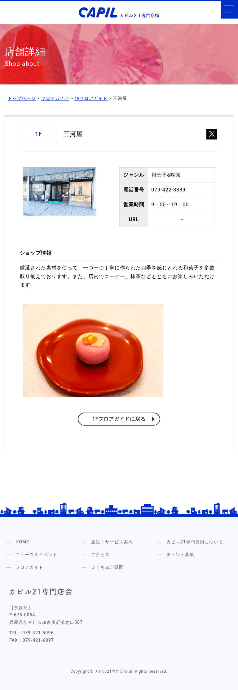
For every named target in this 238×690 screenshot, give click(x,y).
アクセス (100, 554)
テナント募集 (180, 554)
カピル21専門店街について (194, 541)
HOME (22, 541)
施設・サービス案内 (112, 541)
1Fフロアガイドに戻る (119, 419)
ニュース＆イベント (36, 554)
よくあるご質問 (107, 566)
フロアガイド (29, 566)
